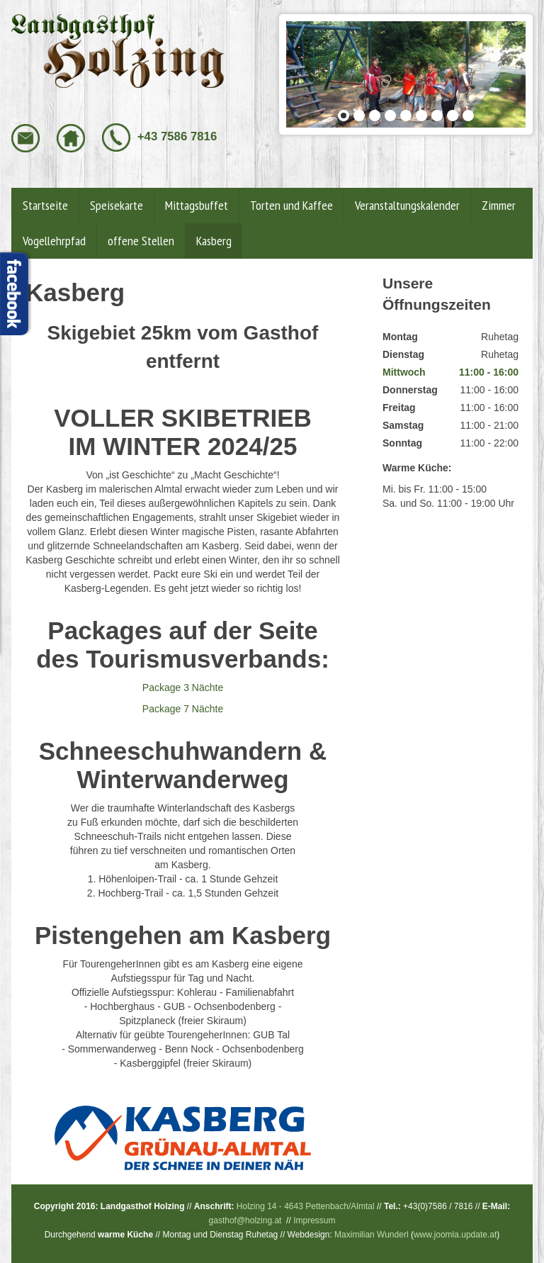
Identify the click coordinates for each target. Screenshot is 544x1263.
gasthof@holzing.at (245, 1220)
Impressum (314, 1220)
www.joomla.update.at (455, 1235)
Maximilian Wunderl (371, 1235)
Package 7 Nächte (182, 708)
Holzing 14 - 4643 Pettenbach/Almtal (306, 1206)
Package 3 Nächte (182, 687)
